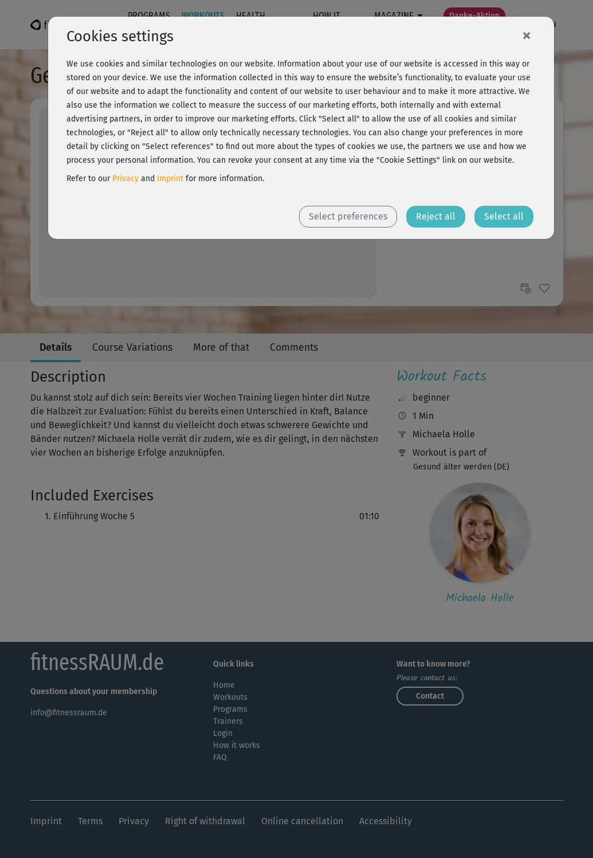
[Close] (526, 35)
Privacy (125, 178)
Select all (504, 216)
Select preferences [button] (348, 216)
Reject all (435, 216)
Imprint (170, 178)
